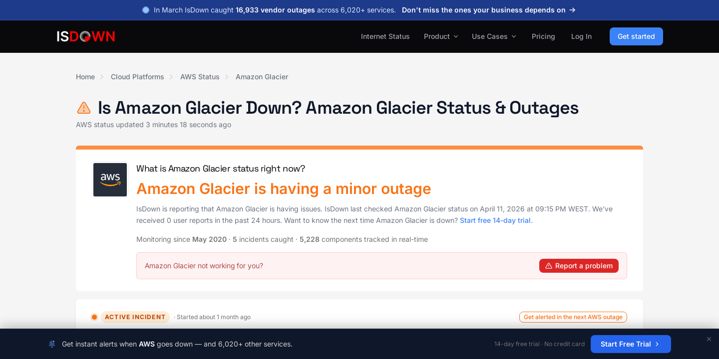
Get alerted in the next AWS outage (573, 317)
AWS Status (200, 76)
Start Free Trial (631, 344)
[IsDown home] (86, 36)
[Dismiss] (709, 339)
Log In (581, 36)
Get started (636, 36)
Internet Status (385, 36)
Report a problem (579, 265)
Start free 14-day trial (495, 220)
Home (85, 76)
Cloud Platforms (137, 76)
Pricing (543, 36)
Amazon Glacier (262, 76)
